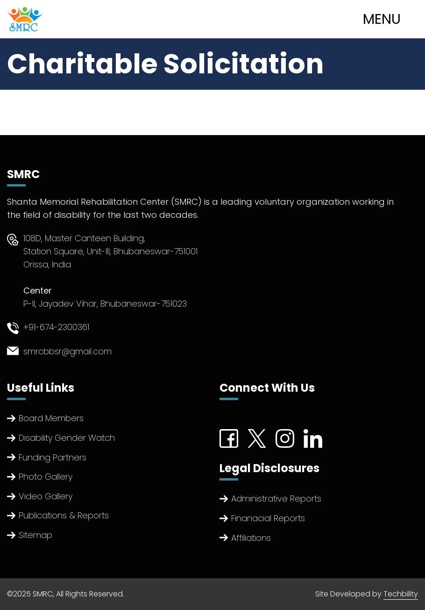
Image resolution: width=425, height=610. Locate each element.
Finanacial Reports (268, 518)
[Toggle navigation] (391, 19)
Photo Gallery (45, 476)
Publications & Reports (64, 515)
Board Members (51, 418)
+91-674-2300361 (56, 327)
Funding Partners (52, 457)
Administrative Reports (276, 498)
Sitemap (35, 535)
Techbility (400, 593)
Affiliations (251, 538)
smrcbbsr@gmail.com (67, 351)
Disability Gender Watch (67, 438)
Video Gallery (45, 496)
